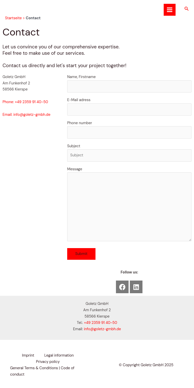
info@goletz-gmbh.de (102, 329)
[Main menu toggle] (170, 10)
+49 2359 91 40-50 (100, 322)
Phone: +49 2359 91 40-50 (25, 102)
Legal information (59, 355)
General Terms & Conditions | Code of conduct (42, 371)
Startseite (13, 18)
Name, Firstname (129, 84)
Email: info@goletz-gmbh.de (27, 114)
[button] (186, 9)
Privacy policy (48, 361)
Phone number (129, 130)
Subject (129, 153)
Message (129, 205)
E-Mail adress (129, 107)
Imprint (28, 355)
